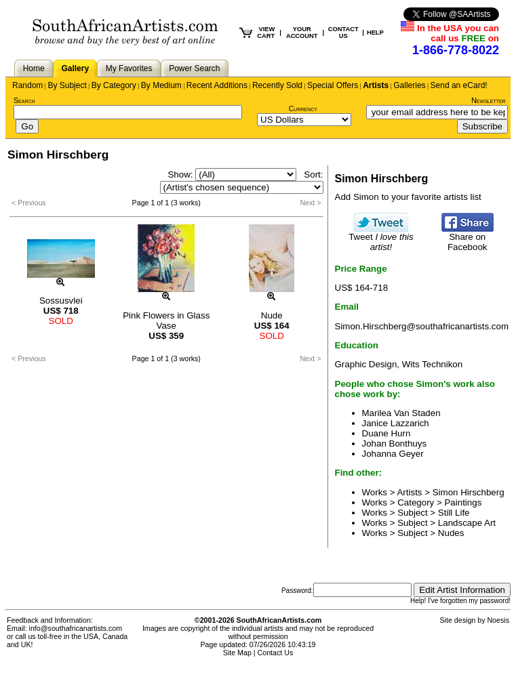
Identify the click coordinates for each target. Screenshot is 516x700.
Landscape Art (467, 523)
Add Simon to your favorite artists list (408, 197)
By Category (114, 85)
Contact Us (276, 652)
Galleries (409, 85)
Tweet (381, 238)
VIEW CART (266, 32)
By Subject (66, 85)
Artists (376, 85)
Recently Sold (277, 85)
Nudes (451, 533)
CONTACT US (343, 32)
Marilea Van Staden (401, 413)
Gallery (75, 68)
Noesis (498, 620)
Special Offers (332, 85)
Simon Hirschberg (468, 492)
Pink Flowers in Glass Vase (166, 320)
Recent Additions (216, 85)
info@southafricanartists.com (76, 628)
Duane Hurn (386, 433)
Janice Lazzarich (395, 423)
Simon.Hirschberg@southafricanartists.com (422, 326)
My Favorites (129, 68)
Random (27, 85)
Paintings (462, 502)
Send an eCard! (459, 85)
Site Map (237, 652)
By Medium (161, 85)
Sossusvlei (61, 300)
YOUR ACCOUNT (302, 32)
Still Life (454, 513)
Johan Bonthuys (394, 443)
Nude (272, 315)
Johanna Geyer (393, 454)
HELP (375, 32)
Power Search (194, 68)
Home (34, 68)
